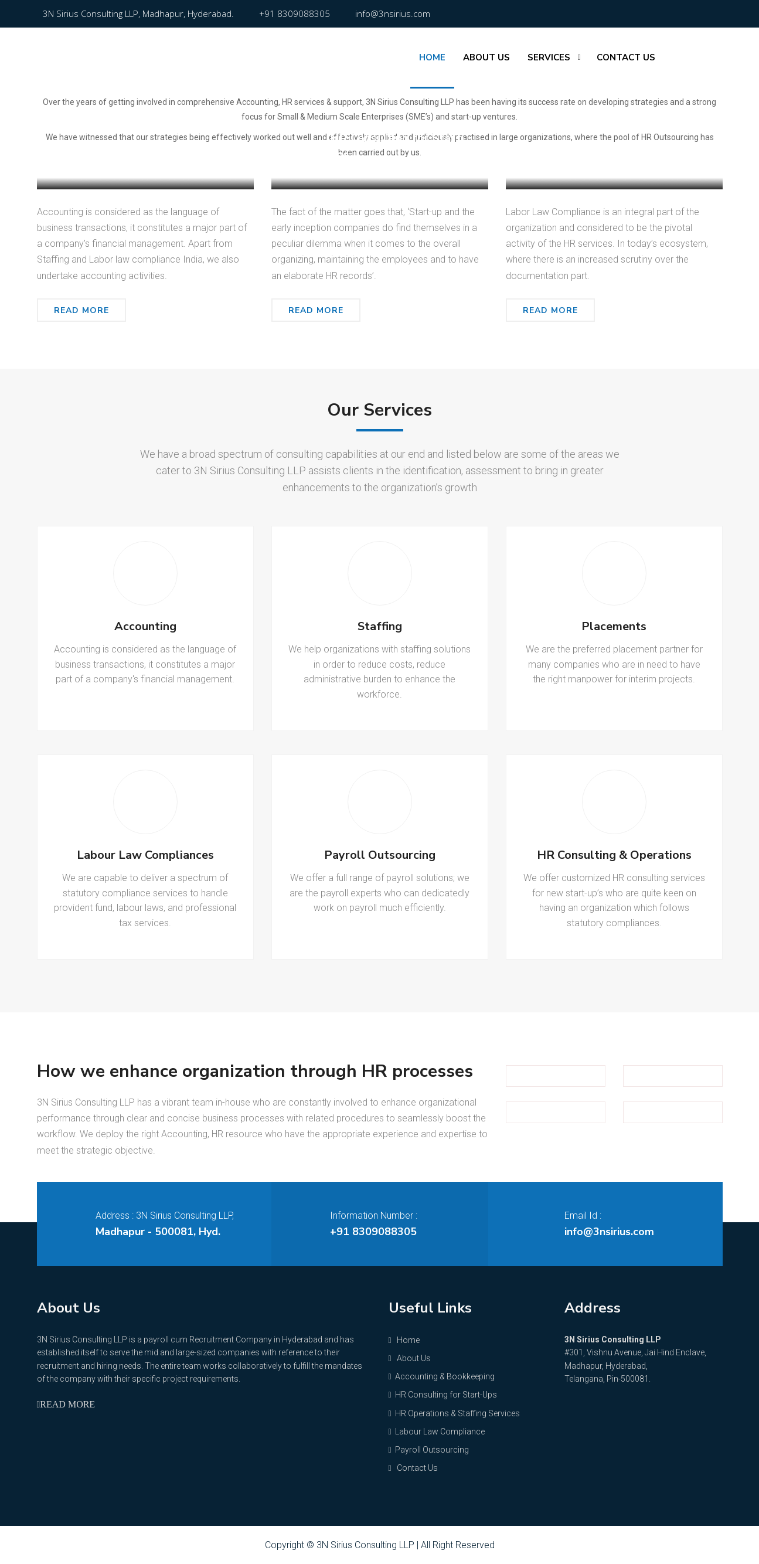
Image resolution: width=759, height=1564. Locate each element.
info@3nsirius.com (392, 13)
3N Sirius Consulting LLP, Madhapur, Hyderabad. (138, 13)
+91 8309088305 (294, 13)
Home (432, 57)
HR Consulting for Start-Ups (443, 1394)
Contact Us (626, 57)
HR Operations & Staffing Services (454, 1413)
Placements (613, 626)
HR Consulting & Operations (614, 855)
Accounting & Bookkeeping (169, 154)
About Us (486, 57)
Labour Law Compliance (630, 154)
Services (548, 57)
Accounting (145, 626)
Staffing (380, 626)
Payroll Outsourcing (379, 855)
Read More (81, 310)
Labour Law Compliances (145, 855)
